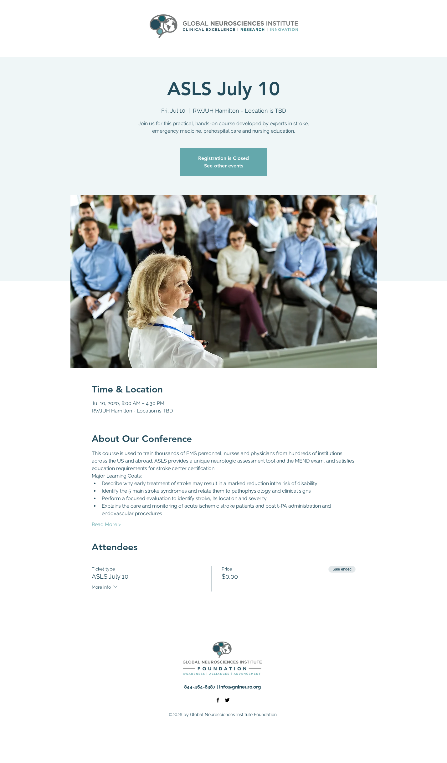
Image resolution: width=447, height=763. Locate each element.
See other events (223, 166)
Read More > (106, 524)
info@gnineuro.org (240, 687)
